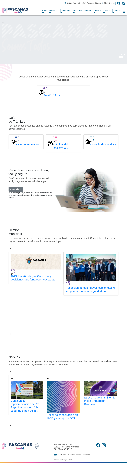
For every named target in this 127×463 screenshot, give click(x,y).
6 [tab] (71, 338)
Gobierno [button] (65, 10)
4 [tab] (65, 338)
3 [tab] (62, 338)
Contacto (117, 10)
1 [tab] (56, 338)
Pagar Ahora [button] (15, 189)
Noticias (106, 10)
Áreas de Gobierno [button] (81, 10)
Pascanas (53, 10)
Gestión (97, 10)
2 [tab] (59, 338)
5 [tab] (68, 338)
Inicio (44, 10)
